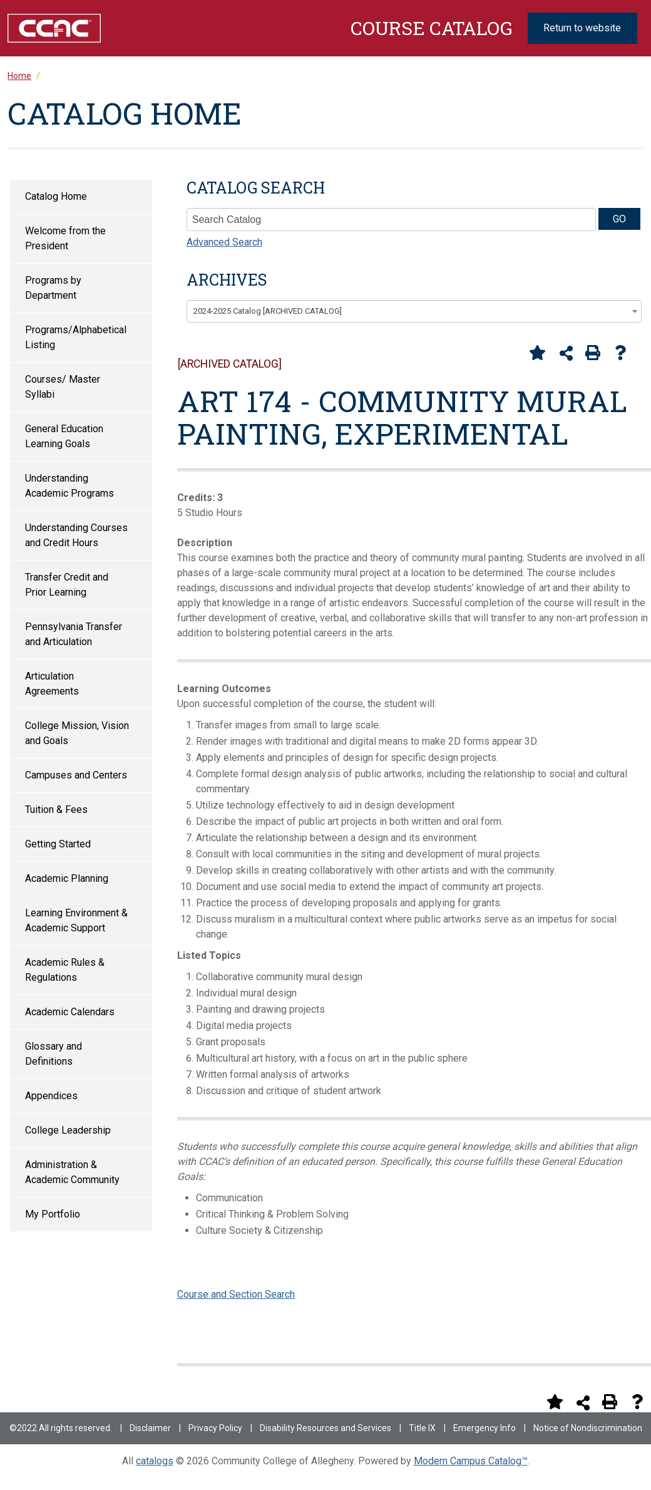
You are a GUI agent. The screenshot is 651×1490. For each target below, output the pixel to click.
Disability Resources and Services (325, 1428)
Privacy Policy (215, 1428)
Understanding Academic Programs (69, 485)
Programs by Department (53, 287)
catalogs (154, 1461)
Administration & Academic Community (72, 1172)
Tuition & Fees (56, 809)
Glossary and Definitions (53, 1053)
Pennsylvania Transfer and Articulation (73, 634)
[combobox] (414, 311)
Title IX (422, 1428)
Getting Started (58, 844)
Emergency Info (484, 1428)
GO (619, 219)
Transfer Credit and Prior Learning (66, 584)
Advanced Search (224, 242)
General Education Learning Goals (64, 436)
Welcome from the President (65, 238)
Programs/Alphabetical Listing (75, 337)
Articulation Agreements (52, 683)
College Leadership (68, 1130)
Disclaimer (150, 1428)
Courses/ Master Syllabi (62, 386)
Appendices (51, 1096)
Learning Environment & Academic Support (76, 920)
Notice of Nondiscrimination (587, 1428)
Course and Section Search (236, 1294)
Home (19, 76)
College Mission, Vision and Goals (77, 733)
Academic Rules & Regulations (65, 969)
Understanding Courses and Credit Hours (76, 535)
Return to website (582, 28)
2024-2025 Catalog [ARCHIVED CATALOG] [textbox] (267, 311)
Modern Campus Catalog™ (471, 1461)
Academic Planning (66, 878)
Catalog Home (56, 196)
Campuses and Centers (76, 775)
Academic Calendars (70, 1012)
